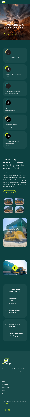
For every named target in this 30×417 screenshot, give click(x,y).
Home (3, 381)
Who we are (5, 384)
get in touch (10, 34)
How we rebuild (6, 387)
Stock (3, 390)
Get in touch (6, 397)
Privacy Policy (5, 403)
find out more (9, 192)
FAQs (3, 393)
